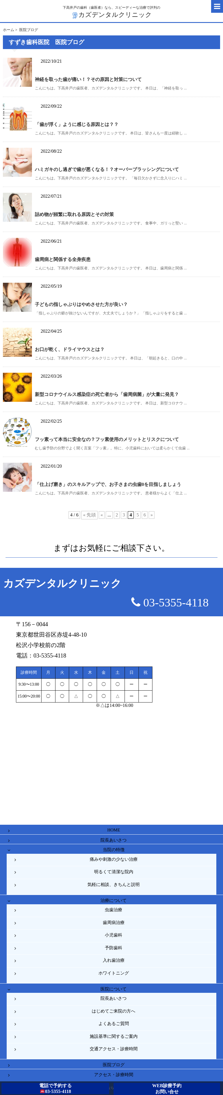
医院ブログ (114, 1064)
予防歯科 (113, 947)
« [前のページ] (101, 514)
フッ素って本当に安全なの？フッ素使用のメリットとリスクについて (107, 439)
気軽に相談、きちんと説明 (113, 884)
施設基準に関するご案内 (114, 1036)
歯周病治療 (114, 922)
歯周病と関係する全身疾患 (63, 259)
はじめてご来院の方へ (113, 1011)
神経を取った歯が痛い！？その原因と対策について (88, 79)
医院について (113, 989)
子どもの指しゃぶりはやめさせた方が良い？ (81, 304)
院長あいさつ (113, 840)
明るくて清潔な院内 (113, 871)
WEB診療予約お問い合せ (166, 1088)
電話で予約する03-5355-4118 (55, 1088)
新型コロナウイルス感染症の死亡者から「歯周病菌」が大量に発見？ (107, 394)
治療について (113, 900)
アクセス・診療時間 (113, 1074)
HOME (113, 830)
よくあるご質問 (113, 1023)
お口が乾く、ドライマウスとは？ (70, 349)
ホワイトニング (113, 973)
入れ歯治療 (114, 960)
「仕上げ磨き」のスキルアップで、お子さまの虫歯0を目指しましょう (108, 484)
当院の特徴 (114, 849)
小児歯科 (113, 935)
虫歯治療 (113, 909)
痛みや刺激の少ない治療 (114, 859)
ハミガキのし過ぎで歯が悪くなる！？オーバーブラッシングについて (107, 169)
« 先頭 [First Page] (89, 514)
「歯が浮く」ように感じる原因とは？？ (76, 124)
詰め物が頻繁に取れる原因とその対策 (74, 214)
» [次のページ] (151, 514)
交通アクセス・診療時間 (114, 1049)
